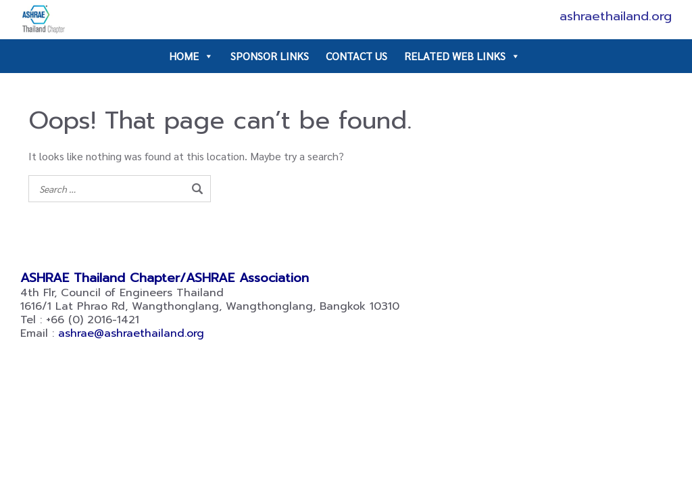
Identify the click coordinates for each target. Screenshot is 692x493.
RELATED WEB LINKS (462, 56)
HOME (191, 56)
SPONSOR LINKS (269, 56)
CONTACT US (356, 56)
